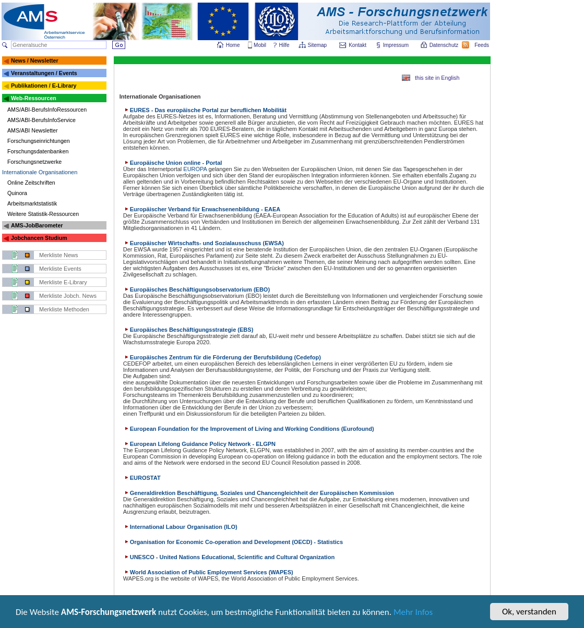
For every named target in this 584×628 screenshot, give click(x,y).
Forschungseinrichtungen (38, 141)
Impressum (396, 45)
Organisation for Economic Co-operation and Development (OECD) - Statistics (233, 542)
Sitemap (318, 45)
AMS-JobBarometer (37, 225)
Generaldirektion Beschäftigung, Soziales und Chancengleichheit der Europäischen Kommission (258, 493)
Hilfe (284, 45)
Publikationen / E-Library (44, 85)
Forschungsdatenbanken (37, 151)
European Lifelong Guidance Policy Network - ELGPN (199, 444)
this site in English (437, 78)
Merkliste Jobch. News (68, 296)
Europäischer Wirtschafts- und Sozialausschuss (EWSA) (203, 243)
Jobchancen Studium (39, 238)
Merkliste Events (60, 268)
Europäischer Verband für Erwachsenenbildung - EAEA (202, 209)
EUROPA (195, 169)
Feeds (482, 45)
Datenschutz (445, 45)
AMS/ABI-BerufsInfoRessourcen (47, 109)
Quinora (17, 193)
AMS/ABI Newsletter (32, 130)
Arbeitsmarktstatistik (32, 203)
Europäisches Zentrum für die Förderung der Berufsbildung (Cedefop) (222, 357)
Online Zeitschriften (31, 182)
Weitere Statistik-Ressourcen (43, 214)
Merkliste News (58, 255)
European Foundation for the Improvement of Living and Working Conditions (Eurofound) (248, 429)
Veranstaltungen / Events (44, 73)
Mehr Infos (413, 613)
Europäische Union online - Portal (172, 163)
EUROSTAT (142, 478)
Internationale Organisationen (39, 172)
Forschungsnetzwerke (34, 162)
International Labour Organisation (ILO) (180, 527)
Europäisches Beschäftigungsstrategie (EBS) (188, 330)
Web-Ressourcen (33, 98)
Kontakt (357, 45)
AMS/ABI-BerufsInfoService (41, 120)
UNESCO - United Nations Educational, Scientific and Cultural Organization (229, 557)
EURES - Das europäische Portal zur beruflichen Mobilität (205, 110)
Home (233, 45)
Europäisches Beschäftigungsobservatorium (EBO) (196, 289)
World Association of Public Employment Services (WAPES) (208, 572)
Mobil (260, 45)
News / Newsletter (34, 60)
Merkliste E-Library (63, 282)
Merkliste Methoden (64, 309)
